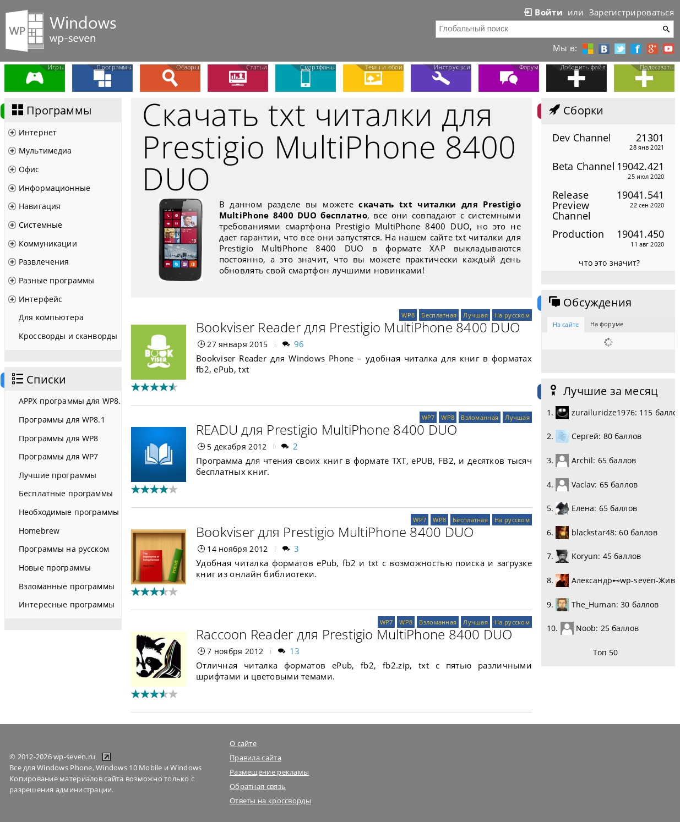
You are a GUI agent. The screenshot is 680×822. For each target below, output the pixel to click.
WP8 (408, 315)
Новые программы (55, 567)
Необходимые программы (69, 512)
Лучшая (475, 315)
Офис (29, 169)
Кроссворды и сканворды (68, 336)
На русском (512, 315)
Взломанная (479, 417)
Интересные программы (67, 604)
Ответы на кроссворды (270, 800)
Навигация (40, 206)
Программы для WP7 (58, 456)
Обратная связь (258, 786)
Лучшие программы (57, 475)
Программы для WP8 (58, 438)
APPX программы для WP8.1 (70, 401)
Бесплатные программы (66, 493)
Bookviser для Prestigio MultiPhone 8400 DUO (335, 532)
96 (299, 343)
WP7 (428, 417)
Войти (542, 12)
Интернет (38, 132)
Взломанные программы (67, 586)
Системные (40, 225)
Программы (50, 110)
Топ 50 (605, 652)
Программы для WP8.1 (62, 419)
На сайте (566, 324)
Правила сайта (255, 758)
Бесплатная (438, 315)
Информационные (54, 188)
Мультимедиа (45, 150)
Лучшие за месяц (602, 391)
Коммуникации (48, 243)
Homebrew (39, 530)
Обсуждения (589, 302)
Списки (38, 379)
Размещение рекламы (269, 772)
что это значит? (609, 262)
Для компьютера (51, 317)
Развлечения (44, 261)
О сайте (243, 743)
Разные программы (56, 280)
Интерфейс (40, 299)
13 (295, 650)
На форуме (606, 324)
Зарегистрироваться (631, 12)
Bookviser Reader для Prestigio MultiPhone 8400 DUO (358, 327)
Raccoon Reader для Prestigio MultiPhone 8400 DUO (354, 634)
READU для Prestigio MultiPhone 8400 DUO (326, 429)
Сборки (575, 110)
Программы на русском (64, 549)
